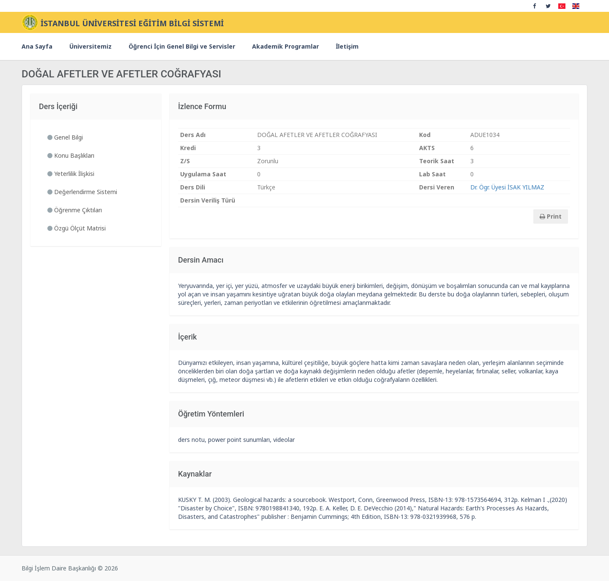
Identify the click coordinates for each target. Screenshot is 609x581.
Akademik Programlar (285, 46)
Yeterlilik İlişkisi (70, 174)
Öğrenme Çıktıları (74, 210)
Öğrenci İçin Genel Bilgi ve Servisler (182, 46)
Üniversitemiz (90, 46)
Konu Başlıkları (70, 155)
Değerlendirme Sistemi (82, 192)
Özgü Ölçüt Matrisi (76, 228)
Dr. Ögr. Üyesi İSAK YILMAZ (507, 187)
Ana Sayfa (37, 46)
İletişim (347, 46)
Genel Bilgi (65, 137)
